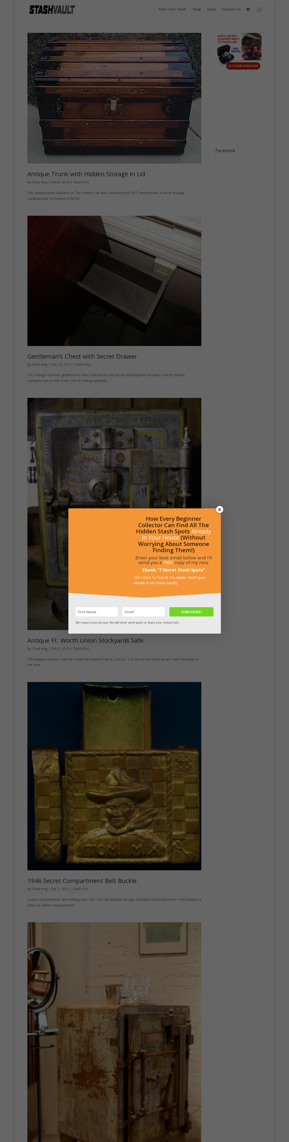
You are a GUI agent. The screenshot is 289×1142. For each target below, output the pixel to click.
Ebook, (149, 570)
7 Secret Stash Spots (181, 570)
